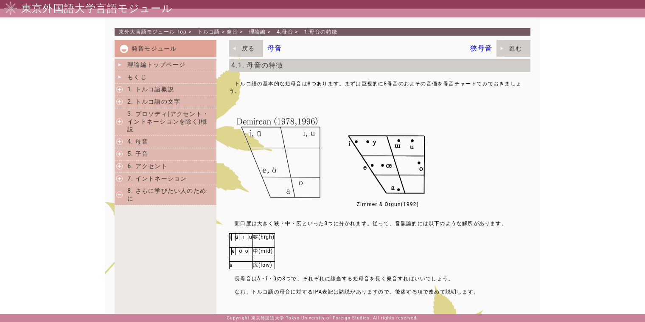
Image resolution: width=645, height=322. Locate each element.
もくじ (137, 76)
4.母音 (285, 32)
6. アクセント (147, 166)
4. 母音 (137, 141)
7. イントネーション (157, 178)
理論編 (257, 32)
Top (153, 32)
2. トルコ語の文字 (153, 101)
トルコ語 (209, 32)
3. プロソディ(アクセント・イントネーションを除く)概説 (168, 121)
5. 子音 (137, 153)
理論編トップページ (156, 64)
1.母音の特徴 (320, 32)
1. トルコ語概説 (150, 89)
